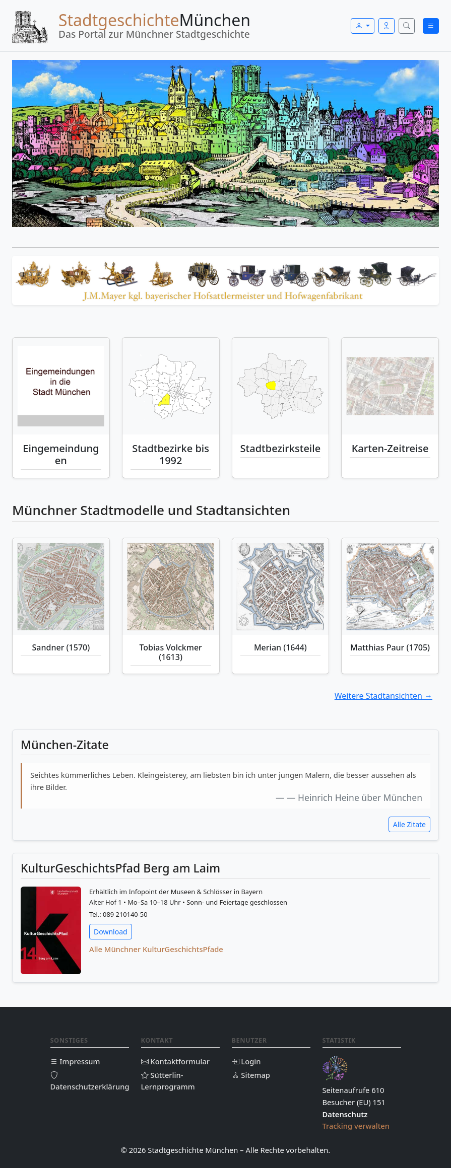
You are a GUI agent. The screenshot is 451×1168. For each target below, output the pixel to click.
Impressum (75, 1061)
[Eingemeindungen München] (61, 386)
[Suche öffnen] (407, 26)
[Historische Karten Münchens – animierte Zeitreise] (390, 386)
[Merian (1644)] (280, 586)
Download (110, 931)
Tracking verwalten (356, 1126)
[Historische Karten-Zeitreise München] (390, 386)
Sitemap (251, 1075)
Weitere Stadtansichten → (383, 695)
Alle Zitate (409, 824)
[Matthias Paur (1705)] (390, 586)
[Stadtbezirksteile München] (280, 386)
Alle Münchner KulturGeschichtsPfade (156, 949)
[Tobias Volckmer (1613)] (170, 586)
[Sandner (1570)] (61, 586)
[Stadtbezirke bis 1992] (170, 386)
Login (246, 1061)
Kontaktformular (175, 1061)
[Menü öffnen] (431, 26)
